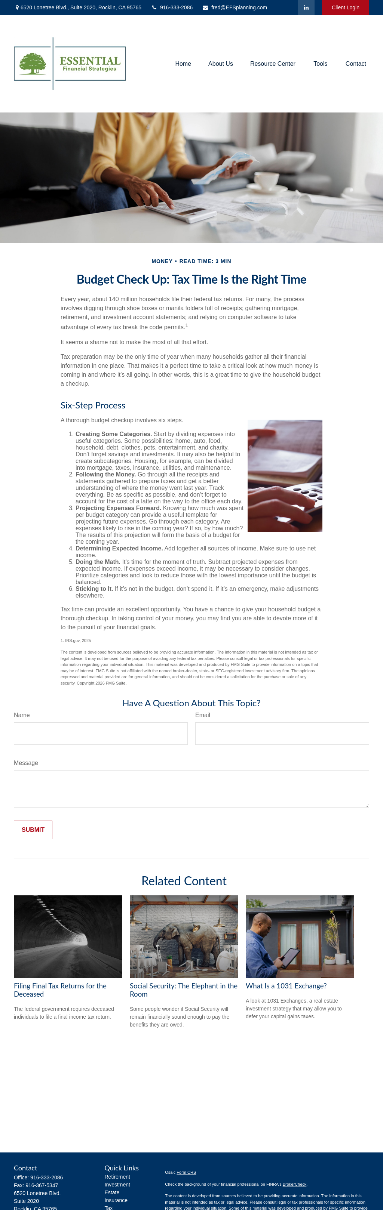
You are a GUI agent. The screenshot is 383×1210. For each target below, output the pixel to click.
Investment (117, 1185)
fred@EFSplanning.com (234, 7)
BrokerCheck (295, 1184)
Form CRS (186, 1172)
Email (202, 715)
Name (22, 715)
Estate (112, 1192)
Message (26, 763)
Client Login (345, 7)
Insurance (116, 1200)
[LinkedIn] (306, 7)
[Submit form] (33, 830)
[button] (183, 63)
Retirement (117, 1177)
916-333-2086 (172, 7)
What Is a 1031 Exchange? (286, 986)
